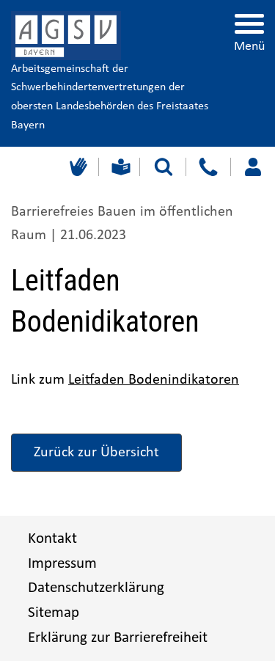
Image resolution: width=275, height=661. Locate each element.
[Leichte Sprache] (119, 167)
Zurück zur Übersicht (96, 452)
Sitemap (53, 613)
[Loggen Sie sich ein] (252, 167)
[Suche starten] (164, 167)
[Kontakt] (208, 167)
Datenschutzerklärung (96, 588)
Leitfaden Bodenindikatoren (153, 380)
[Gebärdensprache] (76, 167)
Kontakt (52, 539)
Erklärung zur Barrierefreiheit (118, 638)
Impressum (62, 563)
